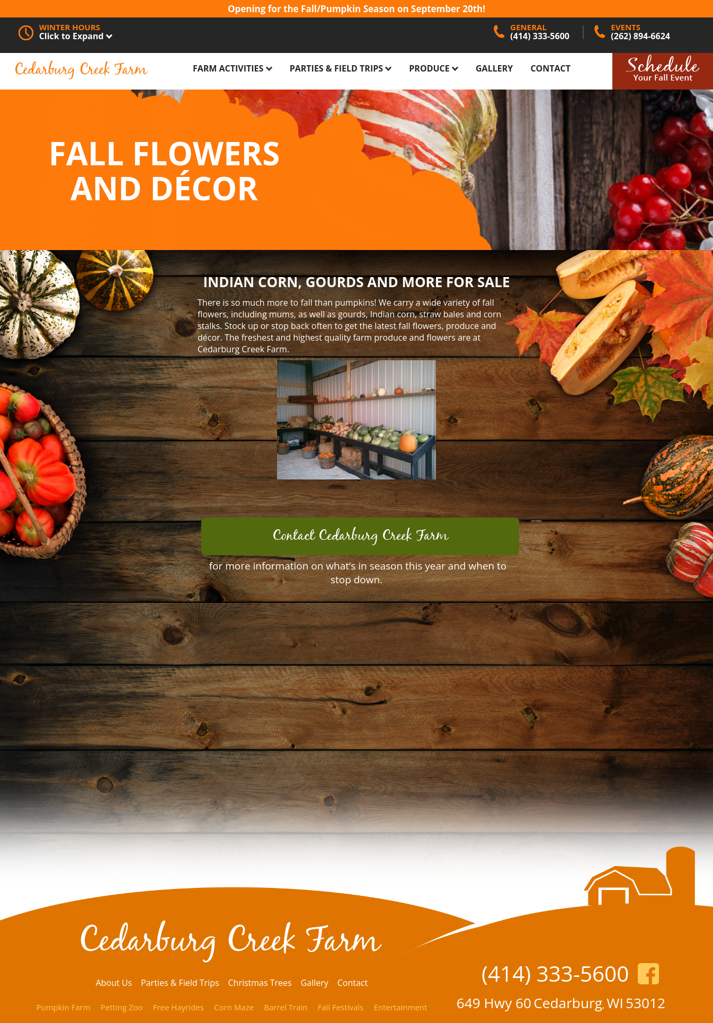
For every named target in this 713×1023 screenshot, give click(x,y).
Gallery (494, 68)
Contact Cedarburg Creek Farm (360, 536)
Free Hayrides (178, 1007)
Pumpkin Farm (63, 1007)
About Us (114, 983)
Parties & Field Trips (341, 68)
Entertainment (400, 1007)
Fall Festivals (341, 1007)
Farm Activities (232, 68)
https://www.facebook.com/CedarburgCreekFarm (648, 973)
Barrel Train (285, 1007)
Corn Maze (234, 1007)
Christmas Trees (259, 983)
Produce (433, 68)
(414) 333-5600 (555, 973)
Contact (550, 68)
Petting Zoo (122, 1007)
